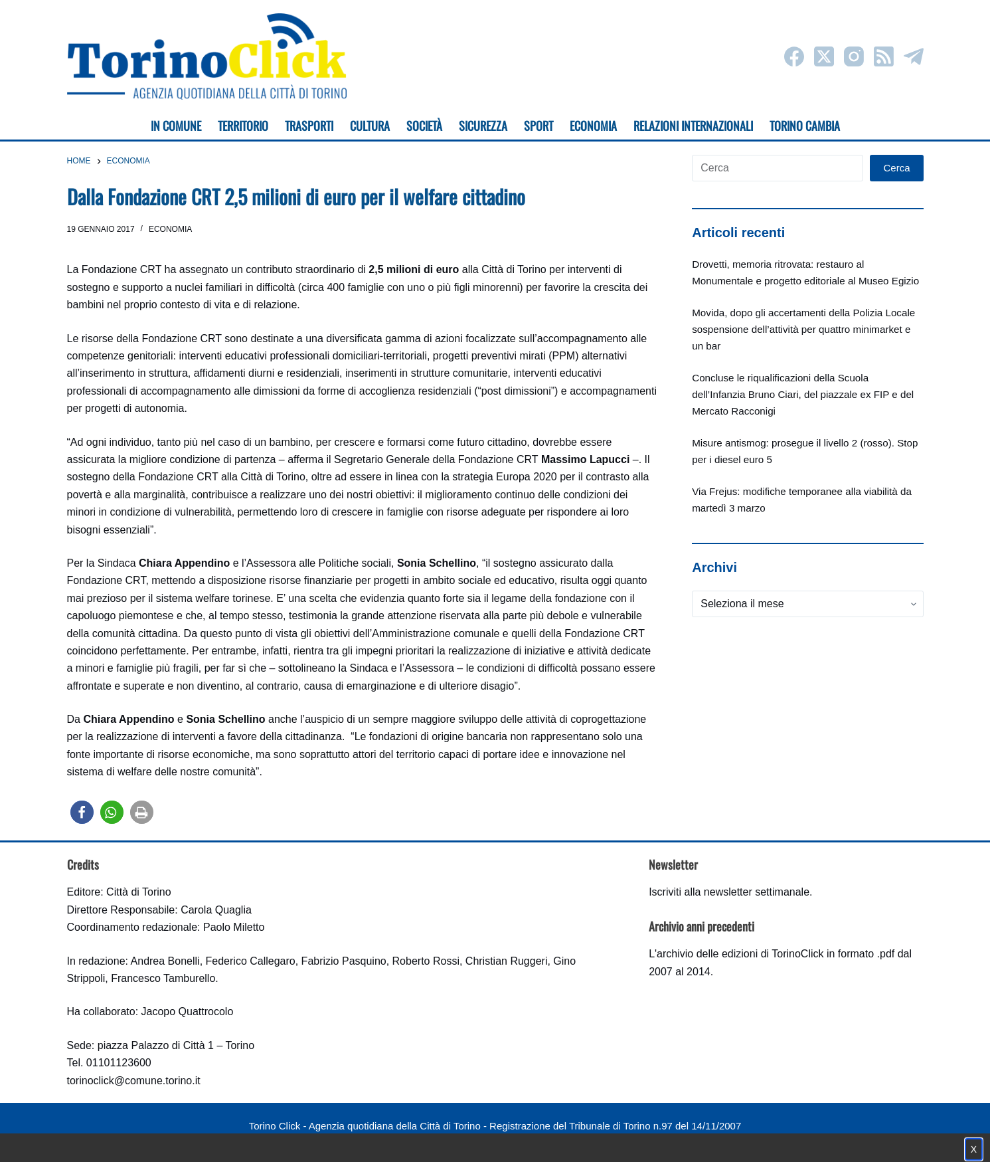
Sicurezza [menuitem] (483, 125)
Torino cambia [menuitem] (805, 125)
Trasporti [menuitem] (309, 125)
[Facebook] (794, 56)
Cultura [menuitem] (370, 125)
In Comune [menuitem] (176, 125)
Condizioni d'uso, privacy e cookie (445, 1139)
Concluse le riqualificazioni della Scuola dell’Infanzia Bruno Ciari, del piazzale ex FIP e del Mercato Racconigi (803, 394)
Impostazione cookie (574, 1139)
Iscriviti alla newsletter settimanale (729, 892)
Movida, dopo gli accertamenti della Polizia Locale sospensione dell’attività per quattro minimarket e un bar (803, 329)
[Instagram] (854, 56)
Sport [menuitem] (538, 125)
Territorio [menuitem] (243, 125)
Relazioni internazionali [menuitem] (693, 125)
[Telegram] (914, 56)
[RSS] (884, 56)
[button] (82, 812)
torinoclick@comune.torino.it (134, 1080)
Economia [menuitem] (593, 125)
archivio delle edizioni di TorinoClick (740, 953)
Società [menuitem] (424, 125)
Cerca (896, 167)
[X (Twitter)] (824, 56)
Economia (170, 229)
